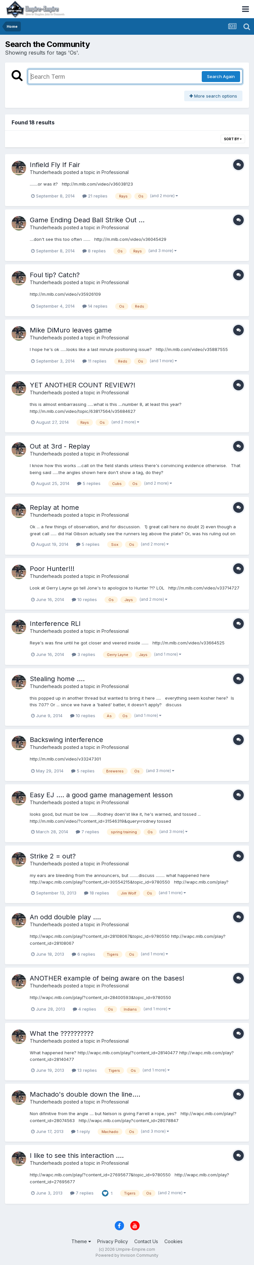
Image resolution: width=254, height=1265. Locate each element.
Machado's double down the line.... (85, 1094)
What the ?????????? (62, 1033)
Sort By (233, 139)
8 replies (94, 250)
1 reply (80, 1131)
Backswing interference (66, 740)
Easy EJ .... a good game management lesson (101, 795)
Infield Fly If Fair (55, 165)
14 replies (94, 306)
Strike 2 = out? (53, 856)
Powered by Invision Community (127, 1255)
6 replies (83, 954)
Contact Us (146, 1241)
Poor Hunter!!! (52, 569)
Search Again (221, 76)
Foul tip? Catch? (55, 275)
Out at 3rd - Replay (60, 446)
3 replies (83, 654)
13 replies (84, 1070)
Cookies (173, 1241)
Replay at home (54, 507)
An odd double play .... (65, 917)
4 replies (84, 1009)
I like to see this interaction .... (77, 1155)
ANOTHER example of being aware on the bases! (107, 978)
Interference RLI (55, 624)
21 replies (94, 195)
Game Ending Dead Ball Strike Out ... (87, 220)
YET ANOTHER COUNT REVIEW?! (82, 385)
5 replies (89, 483)
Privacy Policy (112, 1241)
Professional (115, 172)
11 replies (94, 361)
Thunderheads (46, 172)
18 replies (96, 892)
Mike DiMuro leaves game (71, 330)
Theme (81, 1241)
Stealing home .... (57, 679)
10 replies (84, 599)
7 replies (87, 831)
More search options (213, 96)
